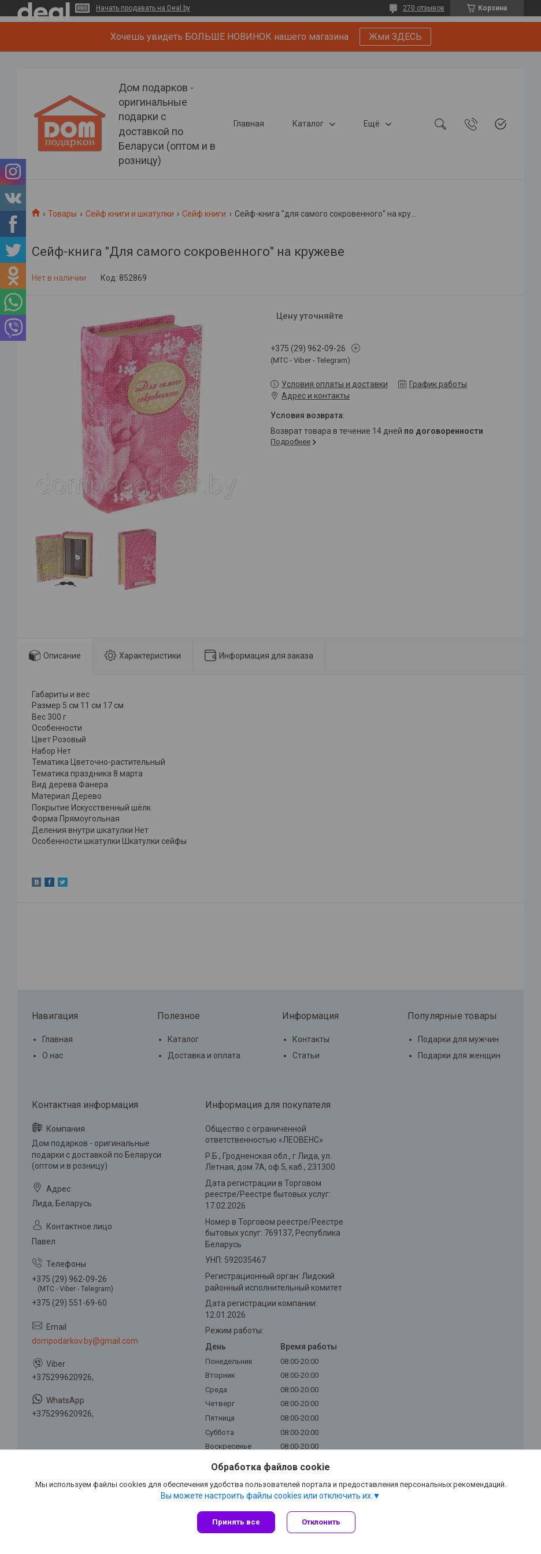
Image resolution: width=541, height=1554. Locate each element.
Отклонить (321, 1522)
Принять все (236, 1522)
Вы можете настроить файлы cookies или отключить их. (267, 1495)
